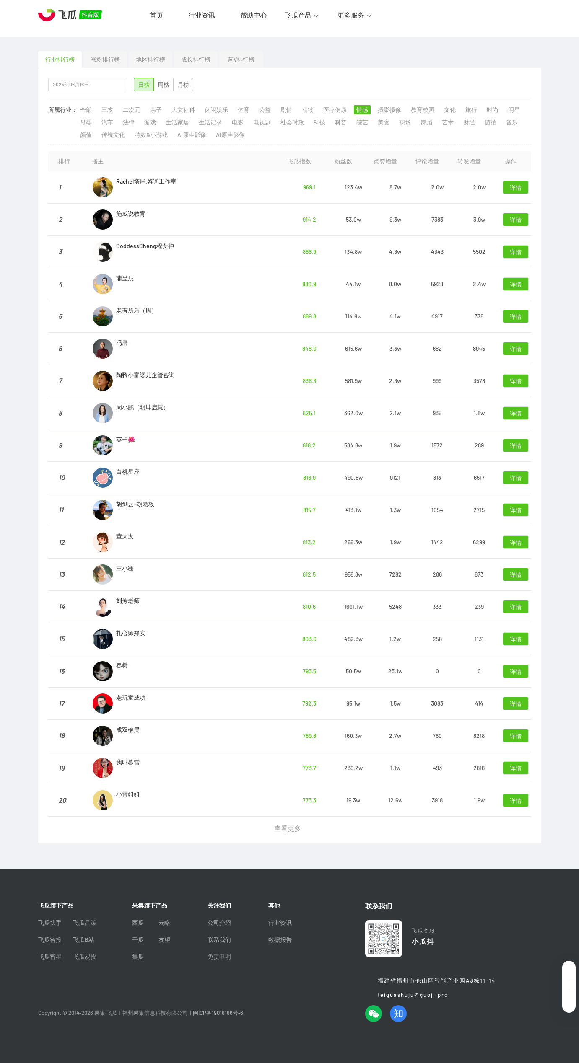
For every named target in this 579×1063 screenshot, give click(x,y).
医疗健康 (335, 109)
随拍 (490, 122)
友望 (164, 939)
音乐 (512, 122)
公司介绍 (219, 922)
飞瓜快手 (50, 922)
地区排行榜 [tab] (150, 59)
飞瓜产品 (298, 15)
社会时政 (292, 122)
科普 (341, 122)
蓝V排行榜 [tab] (241, 59)
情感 (362, 109)
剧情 (286, 109)
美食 (383, 122)
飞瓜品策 (84, 922)
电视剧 (262, 122)
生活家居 (177, 122)
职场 (405, 122)
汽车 (107, 122)
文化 (450, 109)
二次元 (131, 109)
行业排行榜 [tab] (60, 59)
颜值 (86, 135)
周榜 (163, 84)
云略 (164, 922)
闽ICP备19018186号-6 (218, 1013)
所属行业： (63, 109)
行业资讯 (201, 15)
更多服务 (351, 15)
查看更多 (287, 828)
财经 (469, 122)
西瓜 (138, 922)
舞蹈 (426, 122)
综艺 (362, 122)
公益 (265, 109)
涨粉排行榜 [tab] (105, 59)
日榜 (144, 84)
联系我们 (219, 939)
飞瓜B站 (83, 939)
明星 (514, 109)
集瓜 (138, 956)
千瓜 (138, 939)
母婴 (86, 122)
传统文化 (113, 135)
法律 (129, 122)
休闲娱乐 (216, 109)
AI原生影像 (191, 135)
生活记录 (210, 122)
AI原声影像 (230, 135)
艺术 (448, 122)
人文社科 (183, 109)
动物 (308, 109)
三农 (107, 109)
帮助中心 (253, 15)
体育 (243, 109)
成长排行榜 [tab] (195, 59)
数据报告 (280, 939)
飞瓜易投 (84, 956)
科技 (319, 122)
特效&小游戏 (151, 135)
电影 (238, 122)
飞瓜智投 (50, 939)
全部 (86, 109)
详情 (516, 187)
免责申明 (219, 956)
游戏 (150, 122)
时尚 (493, 109)
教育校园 (422, 109)
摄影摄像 (389, 109)
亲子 (156, 109)
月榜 (183, 84)
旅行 (471, 109)
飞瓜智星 (50, 956)
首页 (156, 15)
